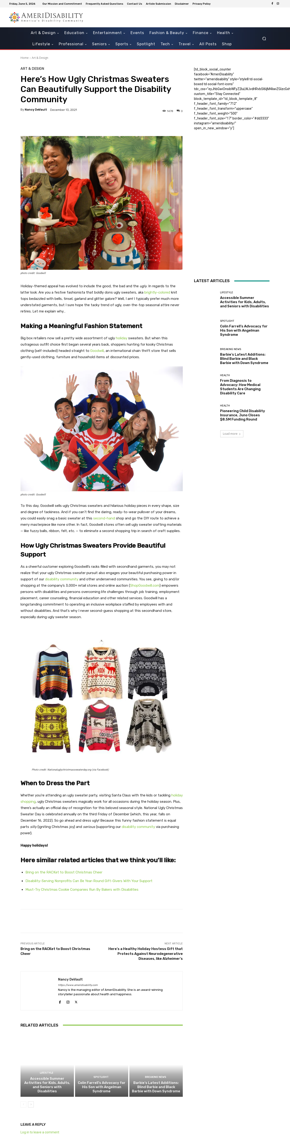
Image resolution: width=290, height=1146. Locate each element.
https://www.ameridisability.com (78, 985)
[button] (264, 38)
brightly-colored (157, 292)
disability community (61, 579)
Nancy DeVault (36, 109)
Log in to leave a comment (40, 1132)
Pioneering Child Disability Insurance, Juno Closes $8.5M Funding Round (242, 415)
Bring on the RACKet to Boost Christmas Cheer (63, 872)
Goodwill (97, 351)
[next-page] (31, 1104)
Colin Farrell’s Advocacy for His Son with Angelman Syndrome (101, 1087)
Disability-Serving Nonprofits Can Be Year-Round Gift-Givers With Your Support (88, 881)
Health (225, 375)
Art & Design (40, 58)
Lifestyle (46, 1073)
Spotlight (101, 1077)
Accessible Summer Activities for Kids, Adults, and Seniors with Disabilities (47, 1084)
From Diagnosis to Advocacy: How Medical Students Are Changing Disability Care (240, 386)
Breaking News (155, 1077)
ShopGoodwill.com (144, 585)
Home (25, 58)
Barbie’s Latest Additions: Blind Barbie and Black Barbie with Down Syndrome (156, 1087)
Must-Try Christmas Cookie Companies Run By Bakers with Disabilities (81, 889)
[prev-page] (23, 1104)
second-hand (104, 518)
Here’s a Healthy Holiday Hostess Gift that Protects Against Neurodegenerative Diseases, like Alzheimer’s (145, 954)
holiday (121, 338)
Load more (232, 434)
